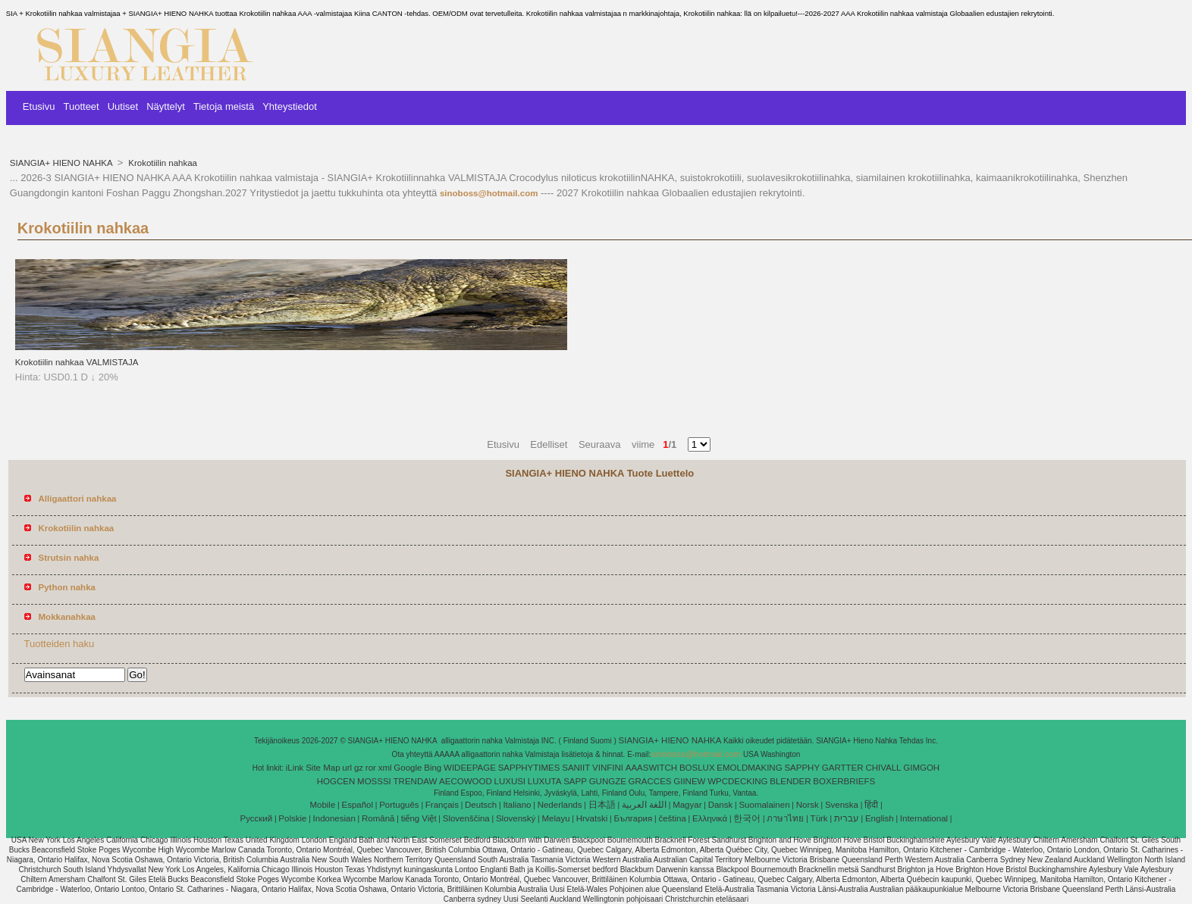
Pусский (256, 818)
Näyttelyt (165, 106)
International (924, 818)
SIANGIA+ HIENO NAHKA (62, 162)
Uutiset (123, 106)
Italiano (517, 804)
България (632, 818)
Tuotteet (81, 106)
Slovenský (515, 818)
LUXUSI (510, 781)
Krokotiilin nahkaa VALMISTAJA (77, 362)
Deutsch (481, 804)
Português (399, 804)
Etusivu (39, 106)
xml (385, 767)
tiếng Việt (419, 818)
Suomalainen (764, 804)
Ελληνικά (709, 818)
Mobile (322, 804)
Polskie (292, 818)
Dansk (720, 804)
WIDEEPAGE (470, 767)
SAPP (575, 781)
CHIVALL (883, 767)
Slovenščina (466, 818)
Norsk (807, 804)
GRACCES (650, 781)
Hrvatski (592, 818)
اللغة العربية (644, 804)
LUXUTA (545, 781)
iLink (295, 767)
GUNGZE (607, 781)
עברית (846, 818)
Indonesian (334, 818)
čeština (671, 818)
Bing (432, 767)
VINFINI (607, 767)
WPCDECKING (737, 781)
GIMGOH (921, 767)
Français (442, 804)
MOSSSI (374, 781)
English (879, 818)
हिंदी (871, 804)
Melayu (555, 818)
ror (370, 767)
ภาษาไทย (785, 818)
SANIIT (576, 767)
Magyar (687, 804)
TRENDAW (416, 781)
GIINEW (689, 781)
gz (358, 767)
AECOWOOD (465, 781)
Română (378, 818)
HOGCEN (336, 781)
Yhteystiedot (289, 106)
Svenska (841, 804)
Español (357, 804)
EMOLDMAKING (749, 767)
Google (408, 767)
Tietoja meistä (223, 106)
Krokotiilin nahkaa (161, 162)
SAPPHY (802, 767)
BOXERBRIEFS (844, 781)
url (347, 767)
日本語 (602, 804)
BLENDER (790, 781)
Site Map (323, 767)
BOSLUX (697, 767)
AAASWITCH (651, 767)
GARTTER (843, 767)
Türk (819, 818)
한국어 (747, 818)
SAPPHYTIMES (529, 767)
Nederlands (560, 804)
